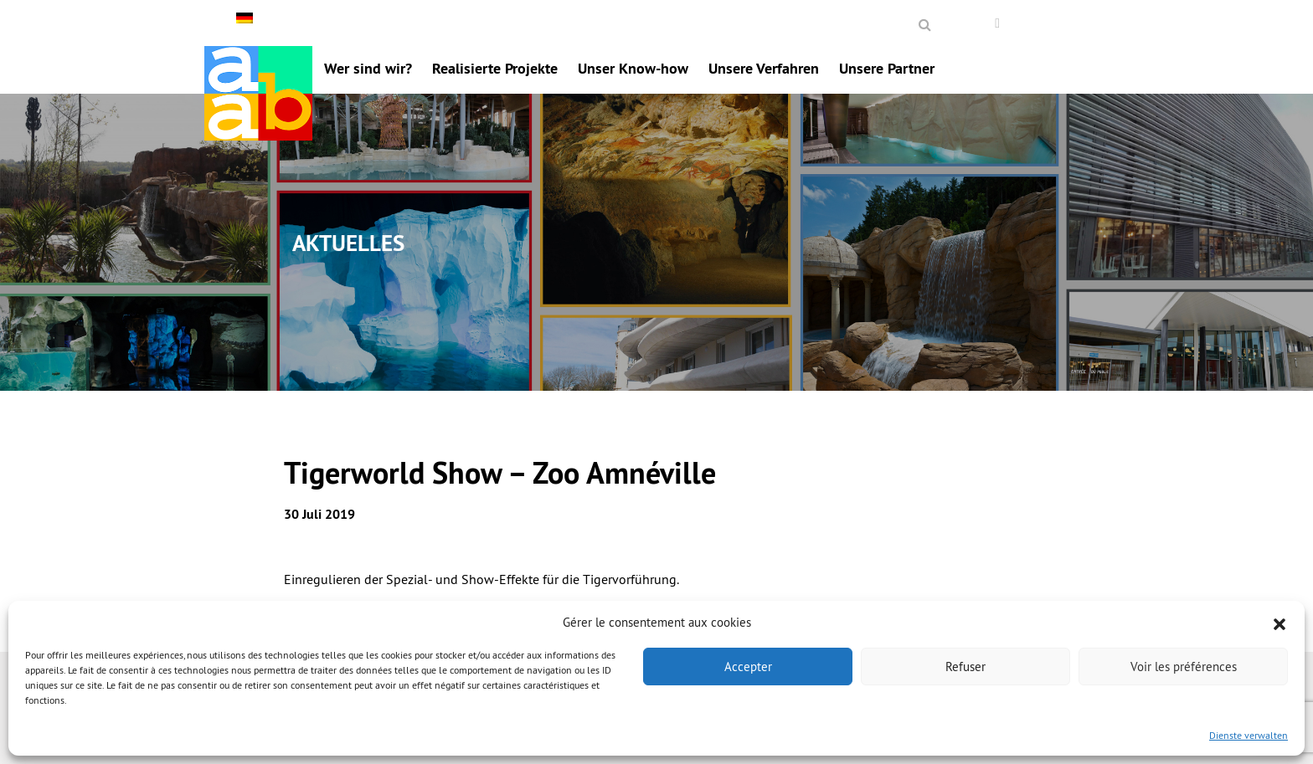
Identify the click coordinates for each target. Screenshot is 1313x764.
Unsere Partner (887, 68)
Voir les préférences (1183, 666)
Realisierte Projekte (495, 68)
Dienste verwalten (1248, 735)
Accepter (748, 666)
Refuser (965, 666)
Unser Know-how (633, 68)
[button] (1279, 622)
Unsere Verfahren (763, 68)
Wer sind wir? (368, 68)
